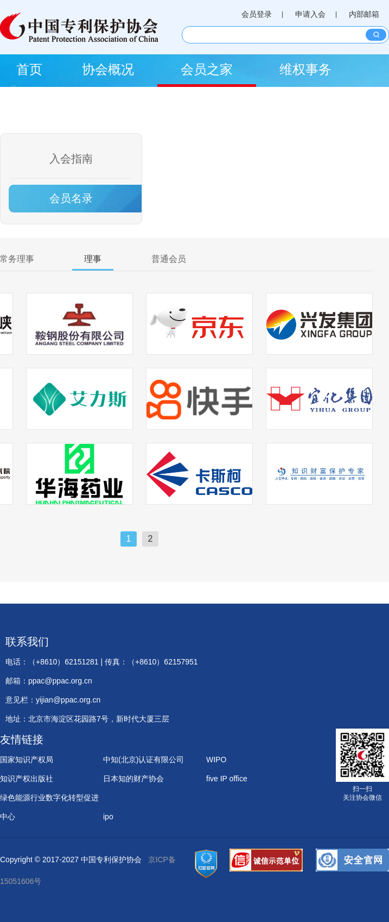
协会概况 (108, 69)
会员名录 (71, 198)
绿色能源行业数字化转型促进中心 (49, 800)
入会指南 (71, 159)
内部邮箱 (364, 14)
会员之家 (207, 69)
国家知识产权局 (26, 759)
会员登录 (256, 14)
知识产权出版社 (26, 778)
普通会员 (168, 259)
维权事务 (305, 69)
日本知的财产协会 (133, 778)
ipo (108, 816)
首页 (29, 69)
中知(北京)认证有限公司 (143, 759)
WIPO (216, 759)
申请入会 (310, 14)
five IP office (226, 778)
